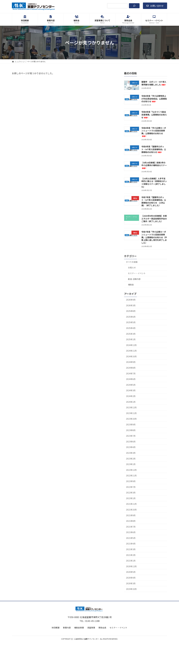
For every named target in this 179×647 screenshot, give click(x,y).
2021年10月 (131, 509)
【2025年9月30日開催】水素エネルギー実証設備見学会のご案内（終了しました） (154, 218)
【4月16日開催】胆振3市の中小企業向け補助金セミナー (154, 165)
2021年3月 (131, 549)
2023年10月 (131, 418)
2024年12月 (131, 345)
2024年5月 (131, 384)
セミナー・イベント (137, 273)
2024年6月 (131, 379)
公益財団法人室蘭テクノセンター (86, 639)
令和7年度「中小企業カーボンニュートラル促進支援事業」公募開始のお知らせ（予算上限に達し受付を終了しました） (154, 237)
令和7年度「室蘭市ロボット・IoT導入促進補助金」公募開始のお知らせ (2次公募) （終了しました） (153, 201)
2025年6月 (131, 316)
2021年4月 (131, 543)
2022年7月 (131, 487)
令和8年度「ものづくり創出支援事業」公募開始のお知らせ (154, 115)
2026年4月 (131, 299)
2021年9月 (131, 515)
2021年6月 (131, 532)
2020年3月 (131, 583)
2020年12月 (131, 566)
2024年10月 (131, 356)
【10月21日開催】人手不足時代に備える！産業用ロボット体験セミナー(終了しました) (154, 182)
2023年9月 (131, 424)
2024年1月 (131, 401)
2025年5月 (131, 322)
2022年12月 (131, 470)
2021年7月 (131, 526)
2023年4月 (131, 447)
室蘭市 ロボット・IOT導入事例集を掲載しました (153, 83)
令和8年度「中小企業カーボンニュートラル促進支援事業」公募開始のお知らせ (153, 131)
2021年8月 (131, 521)
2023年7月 (131, 435)
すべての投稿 (131, 262)
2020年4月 (131, 577)
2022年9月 (131, 481)
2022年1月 (131, 498)
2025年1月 (131, 339)
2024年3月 (131, 390)
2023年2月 (131, 458)
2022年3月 (131, 492)
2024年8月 (131, 367)
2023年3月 (131, 452)
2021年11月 (131, 503)
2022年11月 (131, 475)
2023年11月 (131, 413)
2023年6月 (131, 441)
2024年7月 (131, 373)
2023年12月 (131, 407)
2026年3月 (131, 305)
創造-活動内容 (134, 279)
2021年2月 (131, 555)
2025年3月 (131, 333)
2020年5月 (131, 572)
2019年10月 (131, 589)
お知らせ (132, 267)
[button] (155, 6)
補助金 (131, 284)
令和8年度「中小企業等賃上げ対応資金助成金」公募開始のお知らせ (154, 98)
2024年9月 (131, 362)
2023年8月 (131, 430)
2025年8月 (131, 311)
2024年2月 (131, 396)
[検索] (134, 5)
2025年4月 (131, 328)
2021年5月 (131, 538)
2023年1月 (131, 464)
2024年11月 (131, 350)
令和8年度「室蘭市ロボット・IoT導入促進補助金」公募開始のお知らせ (153, 149)
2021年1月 (131, 560)
